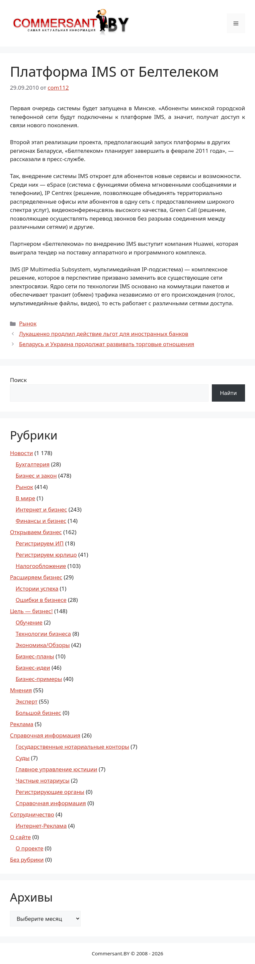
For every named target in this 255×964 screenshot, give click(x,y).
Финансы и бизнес (41, 521)
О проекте (29, 848)
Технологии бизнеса (43, 633)
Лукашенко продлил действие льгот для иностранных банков (103, 333)
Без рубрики (27, 859)
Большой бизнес (38, 713)
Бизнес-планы (35, 656)
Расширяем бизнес (36, 577)
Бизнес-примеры (39, 679)
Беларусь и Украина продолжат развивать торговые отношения (106, 344)
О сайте (20, 837)
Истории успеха (37, 588)
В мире (25, 498)
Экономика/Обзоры (43, 645)
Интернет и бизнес (41, 509)
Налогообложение (41, 566)
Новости (21, 453)
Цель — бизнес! (31, 611)
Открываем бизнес (36, 532)
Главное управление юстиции (56, 769)
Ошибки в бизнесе (41, 600)
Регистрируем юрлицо (46, 554)
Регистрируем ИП (40, 543)
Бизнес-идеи (33, 667)
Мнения (21, 690)
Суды (23, 758)
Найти (228, 393)
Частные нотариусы (42, 780)
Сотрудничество (32, 814)
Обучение (29, 622)
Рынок (28, 323)
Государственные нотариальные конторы (72, 746)
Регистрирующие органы (50, 792)
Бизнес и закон (36, 475)
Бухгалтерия (32, 464)
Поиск (18, 380)
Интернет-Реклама (41, 825)
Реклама (21, 724)
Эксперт (27, 701)
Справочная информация (45, 735)
